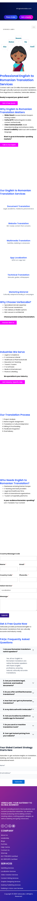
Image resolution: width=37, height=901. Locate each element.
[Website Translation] (18, 217)
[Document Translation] (18, 200)
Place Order (10, 17)
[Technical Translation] (18, 268)
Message (4, 596)
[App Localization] (18, 251)
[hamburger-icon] (34, 27)
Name (3, 564)
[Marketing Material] (18, 285)
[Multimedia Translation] (18, 234)
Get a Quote (26, 17)
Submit (4, 615)
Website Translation (18, 223)
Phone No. (24, 575)
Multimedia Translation (18, 240)
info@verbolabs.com (23, 8)
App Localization (18, 257)
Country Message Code (10, 554)
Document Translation (18, 206)
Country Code (6, 575)
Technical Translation (18, 274)
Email (22, 564)
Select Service (6, 586)
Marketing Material (18, 292)
